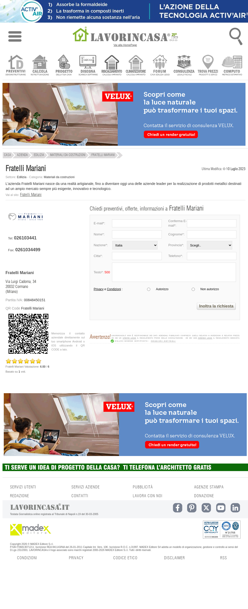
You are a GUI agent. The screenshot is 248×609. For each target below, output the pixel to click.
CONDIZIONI (27, 558)
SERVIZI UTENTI (23, 487)
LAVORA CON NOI (147, 496)
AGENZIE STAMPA (209, 487)
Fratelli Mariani (31, 195)
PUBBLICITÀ (143, 487)
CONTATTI (79, 496)
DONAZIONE (204, 496)
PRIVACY (76, 558)
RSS (223, 558)
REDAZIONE (19, 496)
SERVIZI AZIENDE (85, 487)
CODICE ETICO (125, 558)
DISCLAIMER (174, 558)
